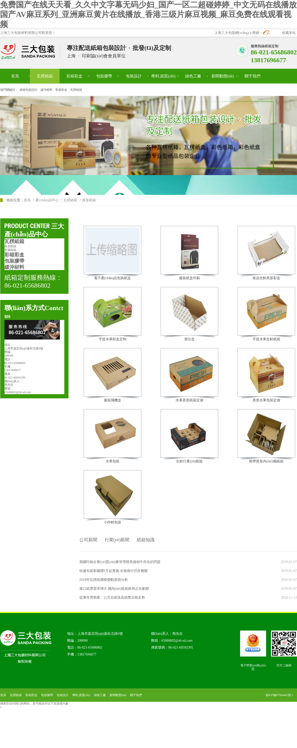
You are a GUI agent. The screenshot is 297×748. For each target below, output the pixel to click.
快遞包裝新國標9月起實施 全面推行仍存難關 (113, 571)
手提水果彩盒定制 (112, 339)
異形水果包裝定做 (266, 400)
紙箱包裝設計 (29, 89)
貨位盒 (189, 339)
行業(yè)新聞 (117, 539)
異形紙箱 (10, 246)
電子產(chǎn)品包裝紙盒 (112, 278)
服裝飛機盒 (112, 400)
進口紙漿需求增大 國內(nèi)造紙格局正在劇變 (114, 588)
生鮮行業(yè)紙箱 (189, 461)
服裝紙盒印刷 (189, 278)
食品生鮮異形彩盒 (266, 278)
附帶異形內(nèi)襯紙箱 (266, 461)
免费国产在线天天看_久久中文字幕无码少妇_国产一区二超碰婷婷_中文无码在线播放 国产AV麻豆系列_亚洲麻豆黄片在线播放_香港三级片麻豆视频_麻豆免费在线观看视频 (148, 14)
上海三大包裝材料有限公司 (30, 52)
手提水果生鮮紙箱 (266, 339)
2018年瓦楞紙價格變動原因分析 (103, 580)
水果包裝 (112, 461)
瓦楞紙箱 (76, 89)
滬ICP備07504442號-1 (279, 695)
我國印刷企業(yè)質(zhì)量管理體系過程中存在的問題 (120, 562)
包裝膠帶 (14, 261)
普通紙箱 (10, 250)
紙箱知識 (146, 539)
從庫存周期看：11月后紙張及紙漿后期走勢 (112, 597)
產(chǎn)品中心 (47, 200)
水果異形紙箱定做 (189, 400)
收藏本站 (289, 33)
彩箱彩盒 (61, 89)
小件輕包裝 (112, 522)
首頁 (27, 200)
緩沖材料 (46, 89)
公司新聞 (88, 539)
